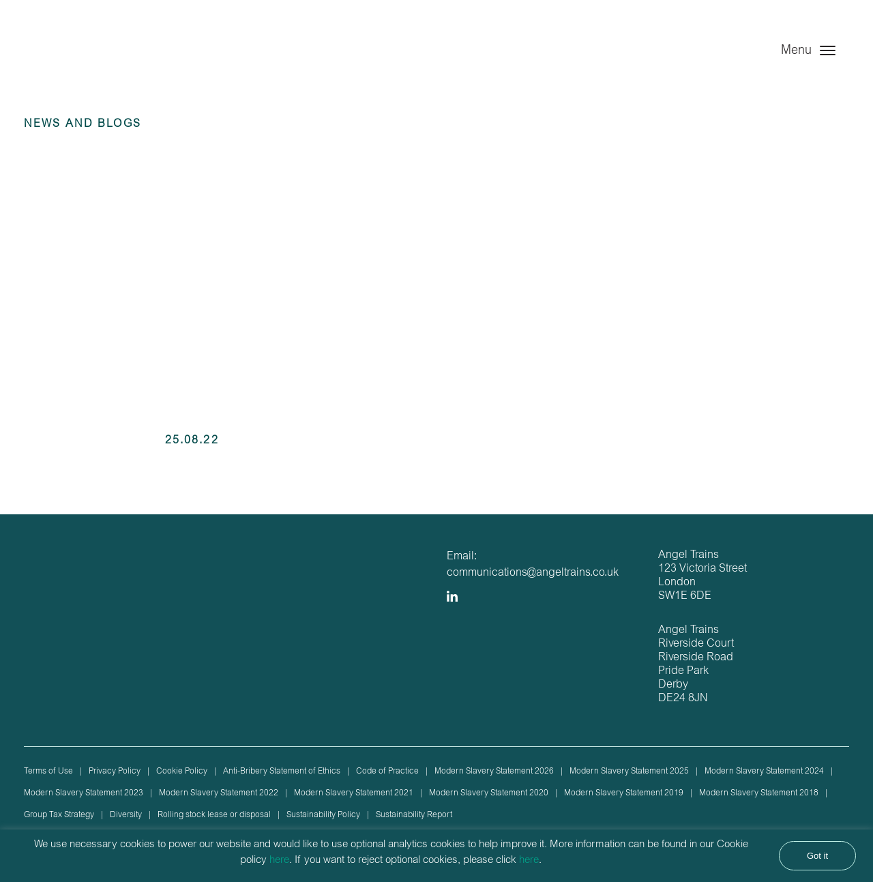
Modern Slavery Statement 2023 (83, 793)
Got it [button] (817, 856)
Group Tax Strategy (59, 815)
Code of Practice (387, 771)
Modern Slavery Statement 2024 (764, 771)
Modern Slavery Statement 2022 (218, 793)
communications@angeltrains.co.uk (533, 573)
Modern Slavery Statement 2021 (353, 793)
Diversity (126, 815)
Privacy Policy (114, 771)
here (279, 860)
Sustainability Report (414, 815)
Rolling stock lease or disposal (214, 815)
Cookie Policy (181, 771)
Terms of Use (48, 771)
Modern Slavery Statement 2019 (623, 793)
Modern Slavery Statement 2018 (758, 793)
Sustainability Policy (323, 815)
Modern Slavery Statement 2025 (629, 771)
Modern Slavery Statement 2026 (494, 771)
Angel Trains (94, 63)
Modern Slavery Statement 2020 (488, 793)
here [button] (529, 860)
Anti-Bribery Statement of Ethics (281, 771)
